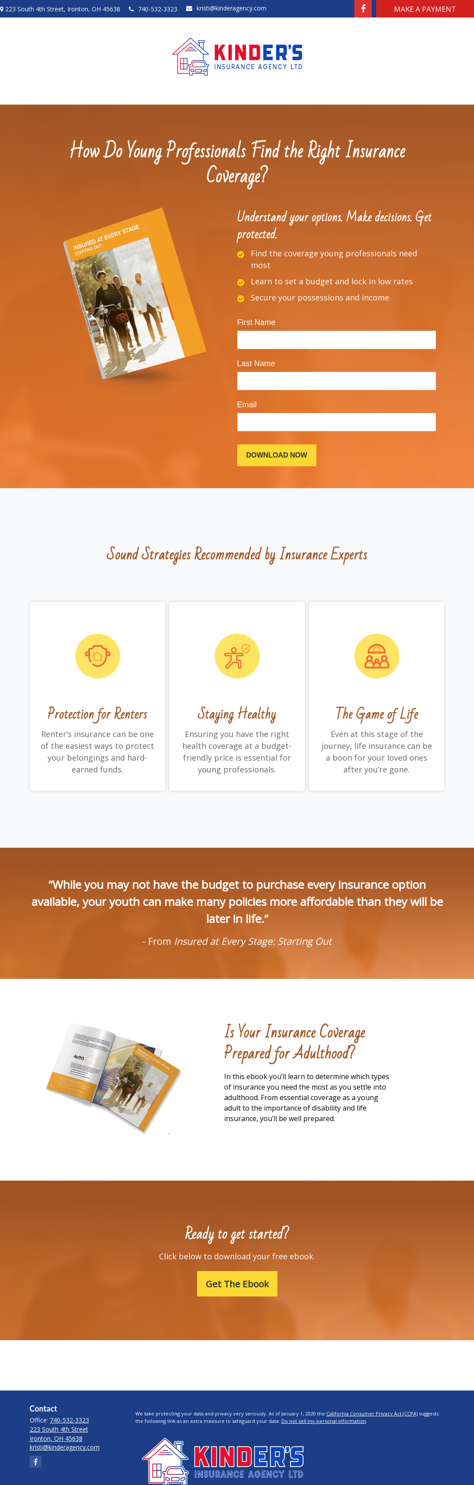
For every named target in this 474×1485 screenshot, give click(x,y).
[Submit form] (277, 455)
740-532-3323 (153, 9)
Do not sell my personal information (323, 1421)
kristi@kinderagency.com (226, 8)
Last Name (256, 363)
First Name (256, 322)
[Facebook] (363, 8)
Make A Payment (425, 9)
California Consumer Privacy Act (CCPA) (372, 1413)
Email (247, 404)
